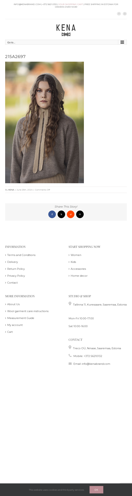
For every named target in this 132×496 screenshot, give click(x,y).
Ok (96, 489)
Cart (10, 331)
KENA (11, 189)
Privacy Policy (16, 275)
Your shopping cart (70, 4)
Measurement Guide (20, 318)
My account (15, 325)
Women (76, 255)
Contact (12, 282)
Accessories (78, 268)
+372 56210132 (93, 356)
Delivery (12, 262)
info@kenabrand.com (96, 363)
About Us (13, 304)
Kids (73, 262)
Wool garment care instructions (27, 311)
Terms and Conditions (21, 255)
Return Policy (16, 268)
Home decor (79, 275)
